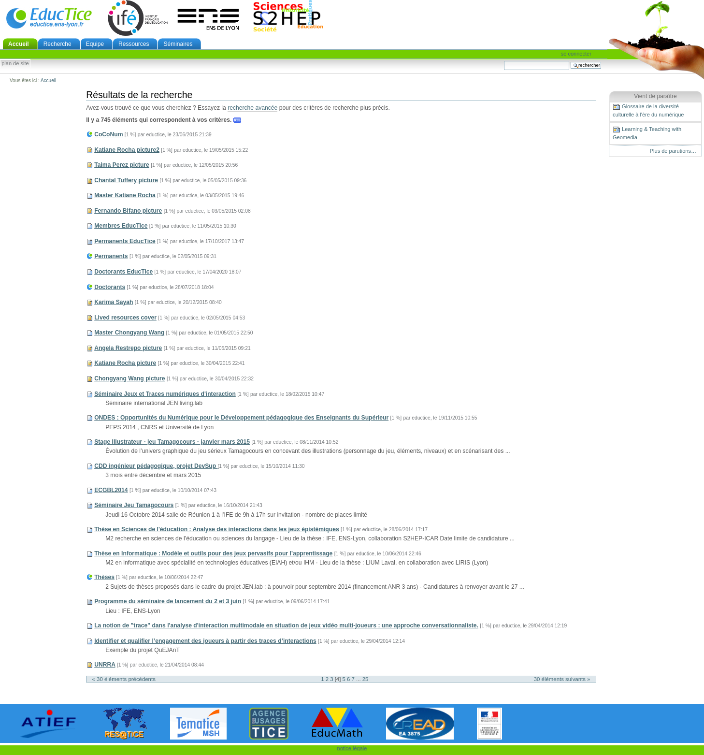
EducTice (48, 18)
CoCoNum (108, 134)
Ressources (133, 44)
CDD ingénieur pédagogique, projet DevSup (155, 466)
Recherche (57, 44)
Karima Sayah (113, 302)
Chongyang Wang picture (129, 378)
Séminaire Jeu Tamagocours (133, 505)
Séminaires (177, 44)
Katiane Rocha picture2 (126, 149)
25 (365, 679)
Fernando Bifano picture (128, 210)
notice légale (352, 748)
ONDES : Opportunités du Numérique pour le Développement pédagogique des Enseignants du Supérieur (241, 417)
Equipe (95, 44)
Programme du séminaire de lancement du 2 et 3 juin (167, 601)
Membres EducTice (120, 225)
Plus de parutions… (673, 151)
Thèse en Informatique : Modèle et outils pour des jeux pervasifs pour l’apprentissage (213, 553)
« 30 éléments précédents (124, 679)
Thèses (104, 577)
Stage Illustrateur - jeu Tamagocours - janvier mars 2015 (172, 441)
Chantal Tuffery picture (126, 180)
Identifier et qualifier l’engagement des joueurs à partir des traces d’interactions (205, 641)
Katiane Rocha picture (125, 363)
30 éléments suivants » (562, 679)
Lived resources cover (125, 317)
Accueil (18, 44)
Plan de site (15, 64)
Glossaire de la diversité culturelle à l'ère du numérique (648, 110)
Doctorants (109, 287)
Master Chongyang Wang (129, 332)
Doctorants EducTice (123, 271)
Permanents (111, 256)
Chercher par (503, 60)
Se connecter (576, 54)
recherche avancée (252, 107)
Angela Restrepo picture (128, 348)
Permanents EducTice (124, 241)
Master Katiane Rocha (125, 195)
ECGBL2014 (111, 490)
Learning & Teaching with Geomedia (647, 133)
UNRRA (104, 664)
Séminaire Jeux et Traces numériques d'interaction (165, 394)
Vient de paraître (655, 96)
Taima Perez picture (121, 164)
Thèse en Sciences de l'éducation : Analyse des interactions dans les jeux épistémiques (216, 529)
